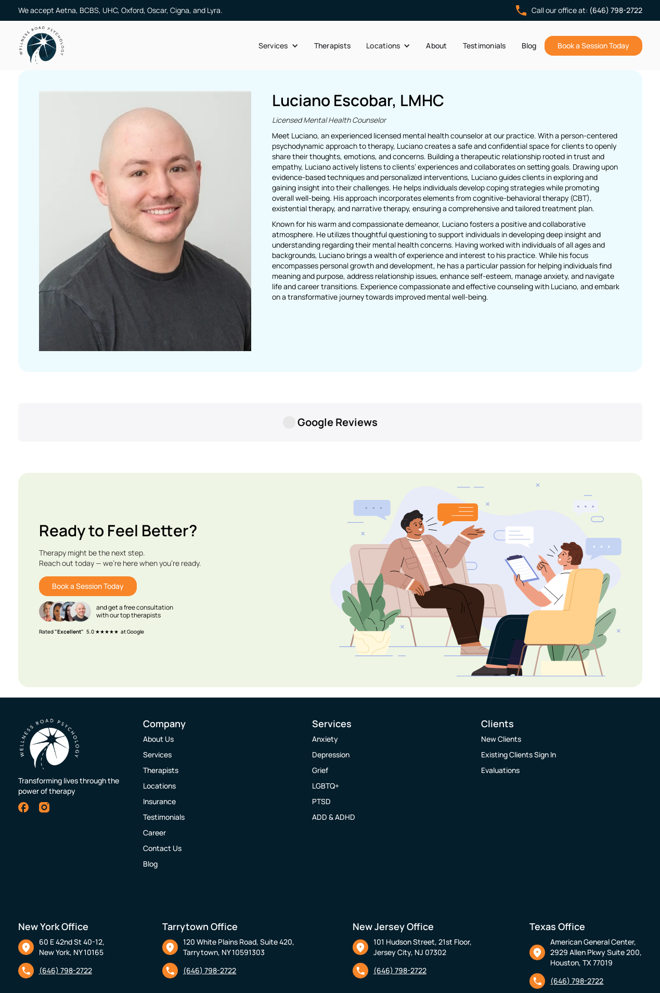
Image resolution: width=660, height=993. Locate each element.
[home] (41, 45)
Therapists (332, 45)
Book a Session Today (593, 45)
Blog (529, 45)
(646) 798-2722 (615, 10)
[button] (278, 46)
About (436, 45)
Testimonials (484, 45)
